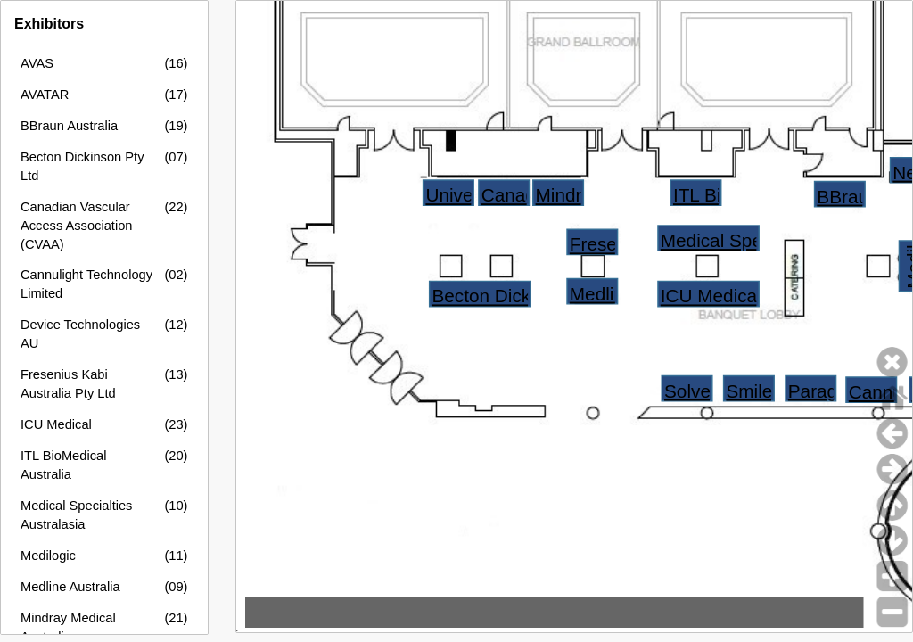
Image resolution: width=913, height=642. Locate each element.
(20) (175, 456)
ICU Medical (56, 424)
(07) (175, 157)
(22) (175, 207)
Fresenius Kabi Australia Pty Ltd (68, 383)
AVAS (37, 63)
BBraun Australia (69, 126)
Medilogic (48, 555)
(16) (175, 63)
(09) (175, 587)
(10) (175, 505)
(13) (175, 374)
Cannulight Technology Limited (86, 284)
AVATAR (45, 94)
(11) (175, 555)
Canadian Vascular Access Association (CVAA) (76, 225)
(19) (175, 126)
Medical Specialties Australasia (76, 514)
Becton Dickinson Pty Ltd (82, 166)
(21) (175, 618)
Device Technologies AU (80, 333)
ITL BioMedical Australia (63, 465)
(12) (175, 324)
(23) (175, 424)
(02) (175, 275)
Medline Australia (70, 587)
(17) (175, 94)
